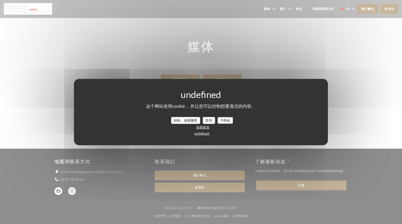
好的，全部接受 (185, 120)
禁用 (208, 120)
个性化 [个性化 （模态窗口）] (225, 120)
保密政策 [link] (202, 127)
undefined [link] (201, 133)
